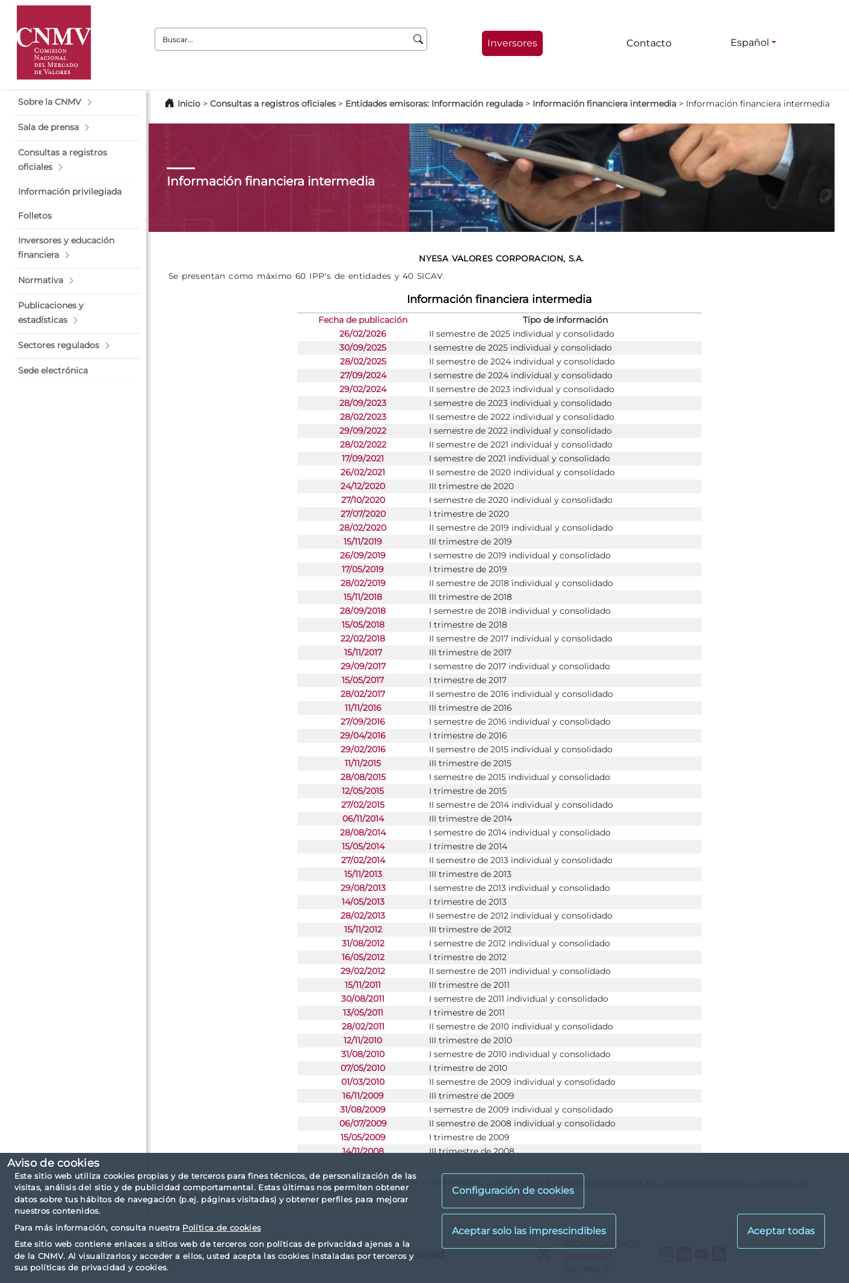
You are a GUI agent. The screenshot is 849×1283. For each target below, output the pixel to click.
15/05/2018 (363, 624)
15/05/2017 (363, 680)
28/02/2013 (363, 915)
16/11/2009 (363, 1095)
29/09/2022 (362, 430)
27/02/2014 (363, 860)
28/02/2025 (363, 361)
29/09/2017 (363, 666)
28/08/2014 (363, 832)
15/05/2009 (363, 1137)
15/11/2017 (363, 652)
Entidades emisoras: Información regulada (434, 103)
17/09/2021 (363, 458)
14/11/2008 (363, 1151)
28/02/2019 (363, 583)
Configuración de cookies (513, 1190)
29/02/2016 (363, 749)
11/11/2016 (363, 707)
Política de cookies (221, 1227)
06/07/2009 (363, 1123)
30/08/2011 (362, 998)
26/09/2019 (363, 555)
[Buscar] (418, 39)
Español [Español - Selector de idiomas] (749, 42)
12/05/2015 (363, 790)
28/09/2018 (363, 610)
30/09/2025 (362, 347)
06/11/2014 (363, 818)
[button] (76, 102)
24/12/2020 (363, 486)
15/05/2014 (363, 846)
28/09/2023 (362, 403)
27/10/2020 (363, 500)
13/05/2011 (363, 1012)
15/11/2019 (363, 541)
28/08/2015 (363, 777)
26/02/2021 (363, 472)
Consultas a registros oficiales (273, 103)
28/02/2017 (363, 693)
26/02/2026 (362, 333)
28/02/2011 (363, 1026)
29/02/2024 (362, 389)
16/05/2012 (363, 957)
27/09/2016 (363, 721)
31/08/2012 (363, 943)
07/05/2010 (363, 1068)
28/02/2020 (362, 527)
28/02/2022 (363, 444)
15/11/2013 (363, 874)
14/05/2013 (363, 901)
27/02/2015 (362, 804)
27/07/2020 (363, 513)
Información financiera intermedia (604, 103)
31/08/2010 (362, 1054)
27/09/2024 (363, 375)
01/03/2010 (362, 1081)
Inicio (189, 103)
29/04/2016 (363, 735)
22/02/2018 (363, 638)
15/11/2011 (363, 984)
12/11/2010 (363, 1040)
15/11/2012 (363, 929)
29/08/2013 (363, 887)
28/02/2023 (363, 416)
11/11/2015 (363, 763)
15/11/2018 (363, 597)
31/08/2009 (363, 1109)
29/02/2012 (363, 971)
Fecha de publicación (362, 319)
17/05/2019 (363, 569)
